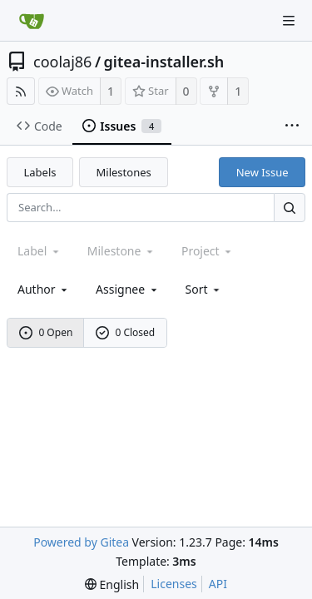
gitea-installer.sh (164, 61)
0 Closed (126, 332)
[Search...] (289, 207)
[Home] (31, 21)
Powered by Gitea (81, 542)
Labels (40, 172)
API (218, 584)
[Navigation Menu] (289, 21)
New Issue (262, 172)
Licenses (174, 584)
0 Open (46, 332)
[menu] (204, 289)
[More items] (292, 126)
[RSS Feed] (21, 91)
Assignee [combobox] (128, 289)
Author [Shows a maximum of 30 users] (43, 289)
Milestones (124, 172)
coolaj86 (62, 61)
